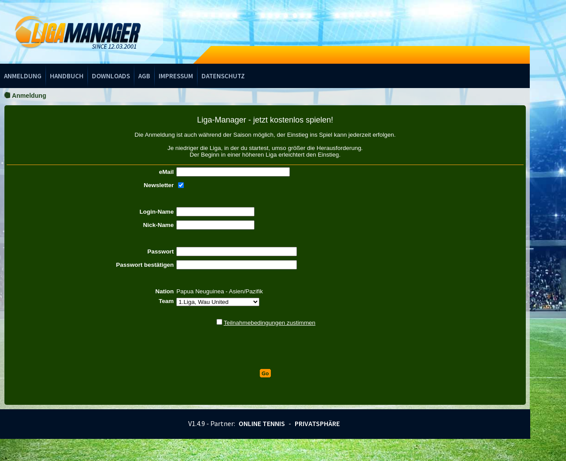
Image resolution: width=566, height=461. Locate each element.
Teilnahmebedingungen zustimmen (269, 322)
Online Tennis (262, 423)
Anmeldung (23, 76)
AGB (144, 76)
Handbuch (67, 76)
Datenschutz (223, 76)
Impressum (176, 76)
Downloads (111, 76)
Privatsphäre (317, 423)
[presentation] (265, 347)
